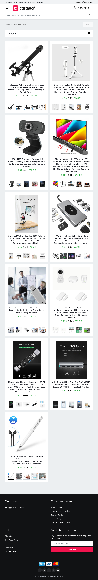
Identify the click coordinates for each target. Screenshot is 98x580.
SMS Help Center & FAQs (60, 522)
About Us (8, 536)
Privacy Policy (56, 519)
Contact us (9, 547)
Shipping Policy (57, 507)
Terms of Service (57, 515)
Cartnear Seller (10, 551)
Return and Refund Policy (60, 511)
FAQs (7, 544)
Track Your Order (11, 540)
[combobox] (88, 24)
